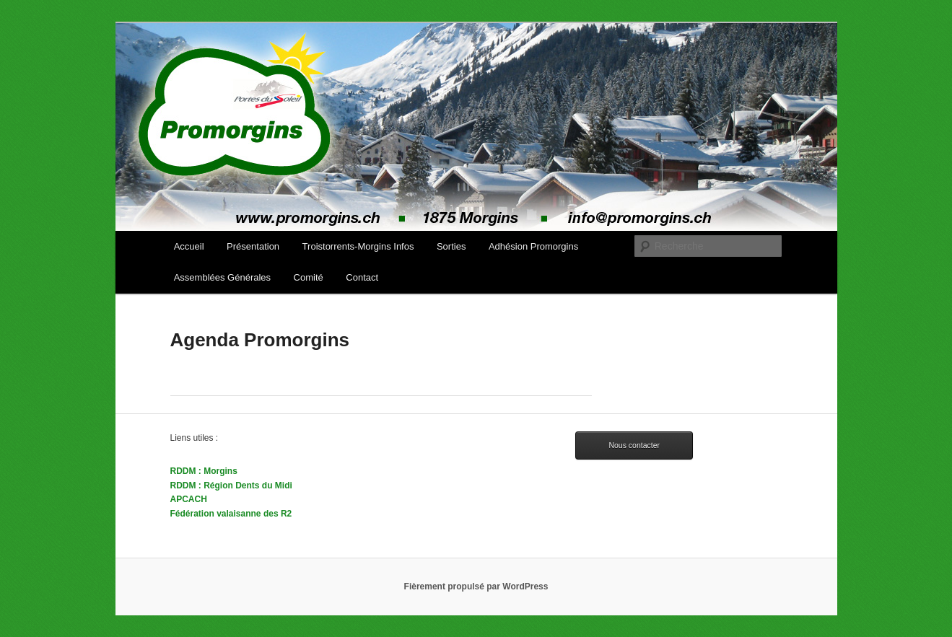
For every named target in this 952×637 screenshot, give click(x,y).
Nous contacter (634, 445)
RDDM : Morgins (203, 471)
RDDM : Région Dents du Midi (231, 485)
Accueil (189, 246)
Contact (362, 277)
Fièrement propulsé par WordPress (476, 586)
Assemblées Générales (222, 277)
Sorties (451, 246)
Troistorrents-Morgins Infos (358, 246)
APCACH (188, 499)
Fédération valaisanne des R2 (231, 514)
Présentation (253, 246)
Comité (308, 277)
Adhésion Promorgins (533, 246)
